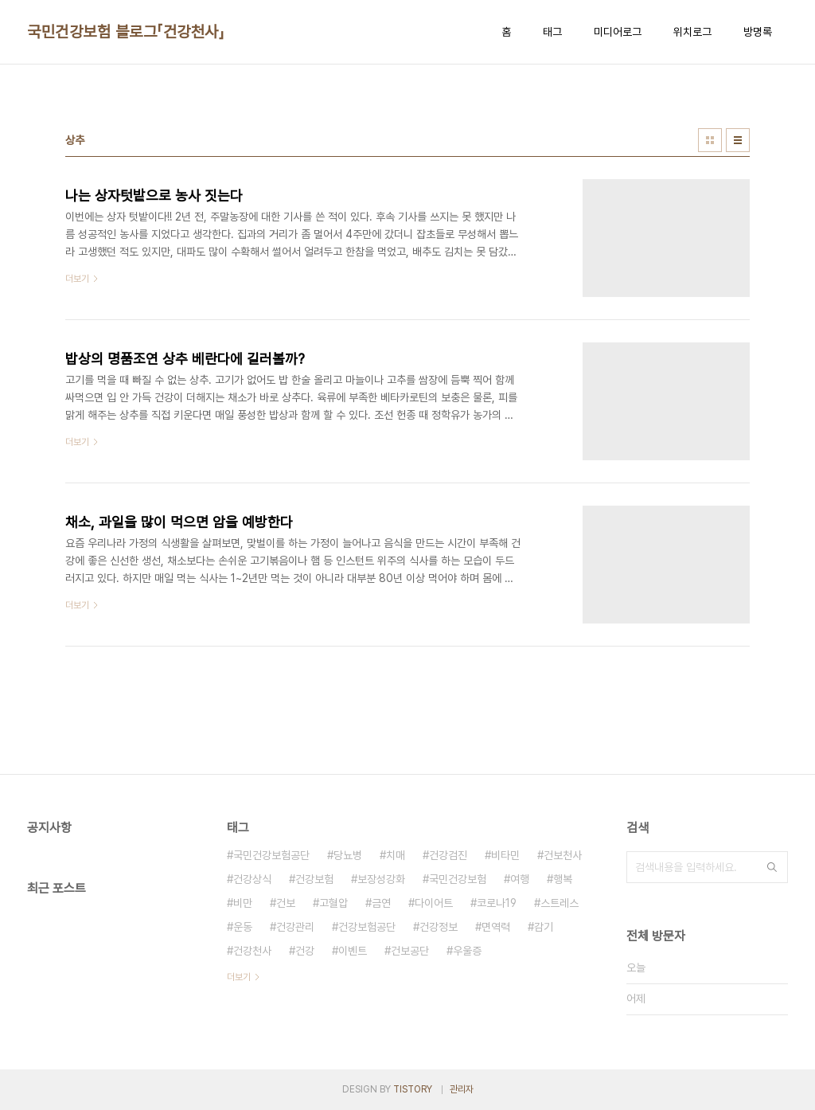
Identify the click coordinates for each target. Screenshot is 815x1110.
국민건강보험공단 (271, 855)
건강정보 (438, 926)
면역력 (496, 926)
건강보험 (314, 879)
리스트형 (738, 140)
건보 (285, 903)
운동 (242, 926)
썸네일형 (710, 140)
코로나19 (497, 903)
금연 (381, 903)
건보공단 (410, 950)
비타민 (505, 855)
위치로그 (692, 31)
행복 (562, 879)
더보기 (239, 977)
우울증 (467, 950)
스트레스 (559, 903)
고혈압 (333, 903)
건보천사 (563, 855)
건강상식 (252, 879)
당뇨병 (347, 855)
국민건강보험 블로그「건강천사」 (125, 31)
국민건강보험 (457, 879)
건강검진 (448, 855)
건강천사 (252, 950)
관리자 (462, 1089)
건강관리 (295, 926)
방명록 (757, 31)
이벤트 (352, 950)
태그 (552, 31)
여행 (519, 879)
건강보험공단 (367, 926)
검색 (772, 867)
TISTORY (412, 1089)
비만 (242, 903)
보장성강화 (381, 879)
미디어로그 (617, 31)
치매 (395, 855)
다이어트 (434, 903)
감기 (543, 926)
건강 (304, 950)
